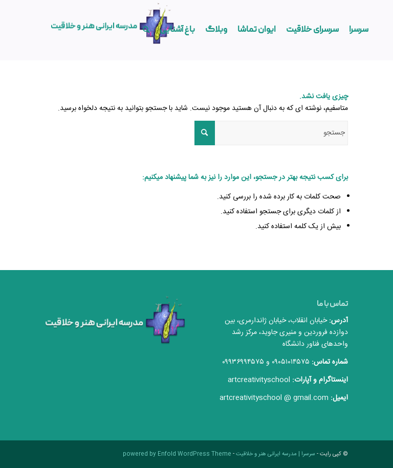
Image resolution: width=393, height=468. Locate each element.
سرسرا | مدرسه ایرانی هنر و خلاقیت (275, 454)
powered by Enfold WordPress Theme (177, 454)
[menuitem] (359, 30)
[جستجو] (146, 30)
